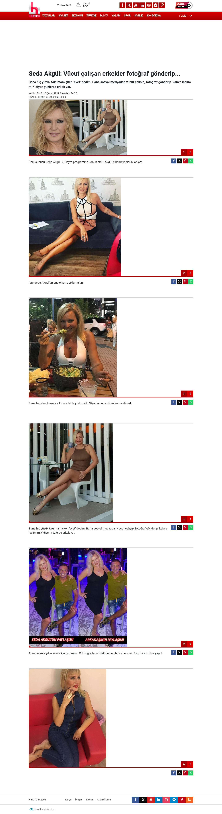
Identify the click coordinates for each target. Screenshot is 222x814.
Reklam (90, 799)
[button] (184, 5)
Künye (68, 799)
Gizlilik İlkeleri (104, 799)
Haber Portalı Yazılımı (44, 809)
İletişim (78, 799)
